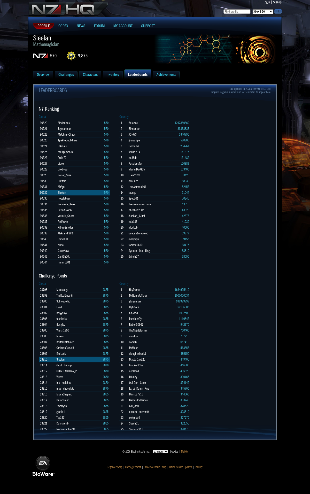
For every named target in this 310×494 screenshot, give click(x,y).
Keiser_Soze (64, 175)
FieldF (59, 307)
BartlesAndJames (138, 400)
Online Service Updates (180, 467)
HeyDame (134, 146)
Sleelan (62, 193)
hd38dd (133, 158)
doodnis (133, 336)
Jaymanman (64, 129)
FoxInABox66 (65, 210)
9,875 (83, 56)
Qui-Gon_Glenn (138, 383)
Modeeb (133, 227)
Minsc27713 (136, 394)
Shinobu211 (136, 429)
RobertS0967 (136, 325)
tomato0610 (135, 245)
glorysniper (134, 140)
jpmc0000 (63, 239)
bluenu (60, 336)
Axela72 (62, 158)
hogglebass (64, 198)
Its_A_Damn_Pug (139, 388)
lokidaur (62, 146)
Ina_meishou (63, 383)
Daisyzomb (62, 423)
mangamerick (65, 152)
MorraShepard (64, 394)
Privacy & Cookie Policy (155, 467)
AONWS (133, 134)
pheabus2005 (136, 210)
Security (198, 467)
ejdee (61, 164)
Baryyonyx (61, 313)
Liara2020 (134, 175)
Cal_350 (134, 406)
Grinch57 (134, 257)
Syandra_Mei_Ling (139, 251)
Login (267, 2)
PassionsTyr (135, 164)
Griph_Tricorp (64, 365)
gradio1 (60, 412)
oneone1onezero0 (138, 233)
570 (53, 56)
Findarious (64, 123)
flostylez (60, 325)
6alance (133, 123)
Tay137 (60, 418)
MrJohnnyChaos (67, 134)
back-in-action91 (65, 429)
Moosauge (62, 290)
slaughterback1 (137, 354)
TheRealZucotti (64, 295)
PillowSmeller (65, 227)
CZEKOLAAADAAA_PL (67, 371)
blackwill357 (136, 365)
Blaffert (62, 181)
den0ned (133, 181)
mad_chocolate (65, 388)
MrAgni (61, 187)
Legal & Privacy (115, 467)
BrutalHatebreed (65, 342)
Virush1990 (62, 330)
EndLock (61, 354)
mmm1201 (64, 262)
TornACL (133, 342)
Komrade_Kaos (66, 204)
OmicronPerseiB (65, 348)
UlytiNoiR (134, 307)
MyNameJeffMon (138, 295)
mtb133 (133, 222)
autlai (61, 245)
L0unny (133, 377)
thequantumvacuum (140, 204)
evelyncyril (134, 239)
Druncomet (62, 400)
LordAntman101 (137, 187)
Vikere (59, 377)
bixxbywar (63, 169)
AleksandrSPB (65, 233)
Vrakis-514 (134, 152)
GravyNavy (63, 251)
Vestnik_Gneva (66, 216)
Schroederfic (63, 301)
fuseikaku (61, 319)
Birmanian (134, 129)
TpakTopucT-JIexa (67, 140)
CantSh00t (64, 257)
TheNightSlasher (138, 330)
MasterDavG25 (137, 169)
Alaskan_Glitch (137, 216)
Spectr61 (133, 198)
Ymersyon (61, 406)
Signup (277, 2)
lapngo (132, 193)
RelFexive (63, 222)
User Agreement (133, 467)
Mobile (184, 451)
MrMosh (133, 348)
